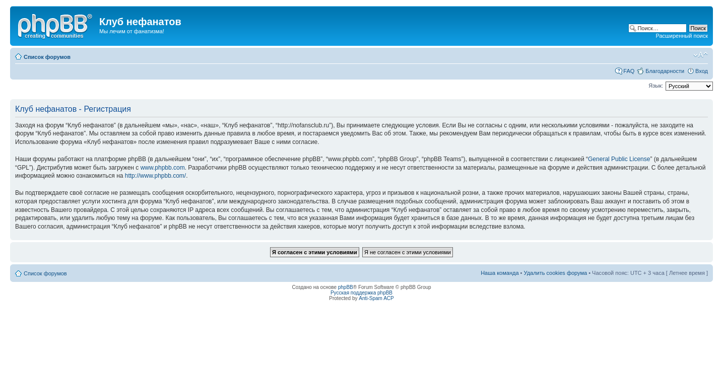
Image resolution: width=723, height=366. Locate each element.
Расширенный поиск (681, 36)
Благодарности (664, 71)
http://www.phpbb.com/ (155, 175)
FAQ (628, 71)
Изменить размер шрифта (700, 54)
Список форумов (47, 57)
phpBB (345, 287)
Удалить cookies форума (555, 273)
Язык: (655, 86)
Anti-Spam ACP (376, 298)
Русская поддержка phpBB (361, 293)
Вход (701, 71)
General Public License (619, 159)
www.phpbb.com (163, 167)
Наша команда (499, 273)
